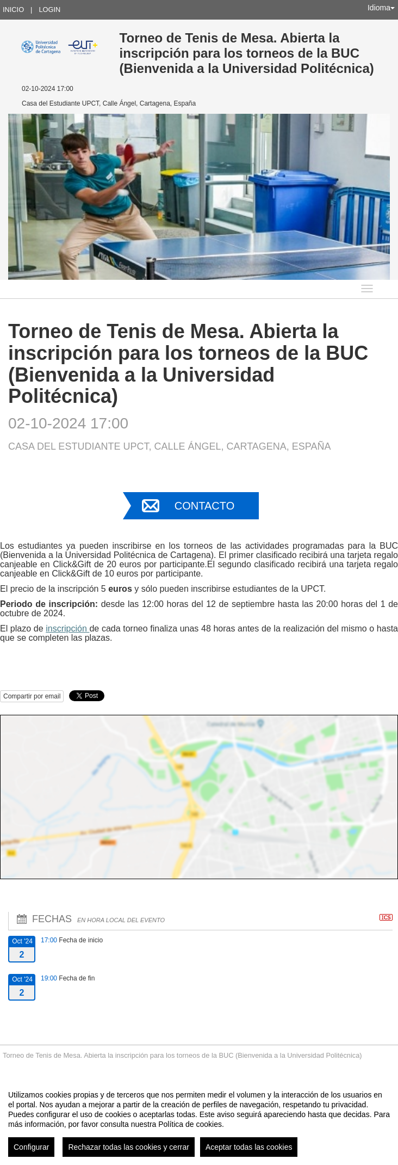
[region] (199, 1119)
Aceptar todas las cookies (249, 1147)
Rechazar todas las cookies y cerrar (128, 1147)
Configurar (31, 1147)
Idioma (381, 7)
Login (49, 9)
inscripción (67, 628)
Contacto (204, 506)
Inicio (13, 9)
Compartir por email (31, 696)
